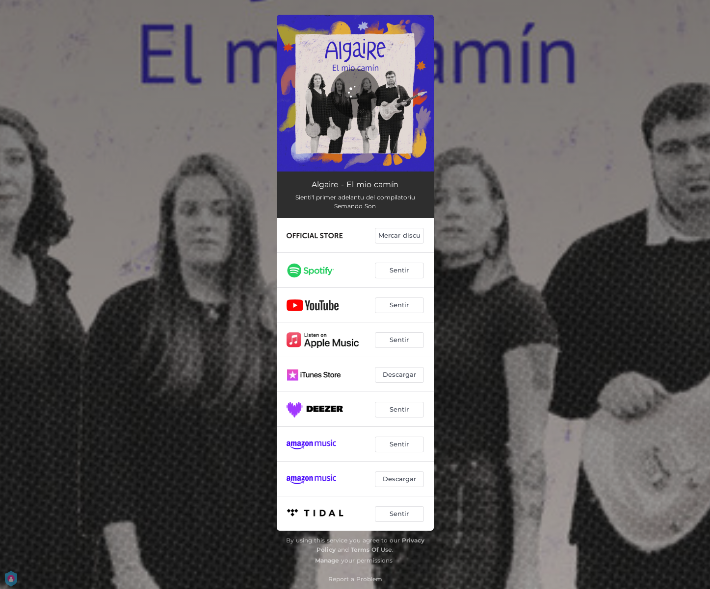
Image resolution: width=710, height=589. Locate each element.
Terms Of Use (371, 549)
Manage (327, 560)
